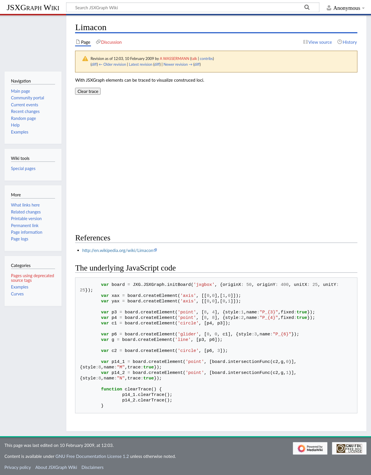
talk (194, 58)
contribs (206, 58)
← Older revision (112, 64)
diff (94, 64)
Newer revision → (177, 64)
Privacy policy (17, 467)
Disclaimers (92, 467)
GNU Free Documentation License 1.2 (92, 456)
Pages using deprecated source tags (32, 278)
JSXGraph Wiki (33, 7)
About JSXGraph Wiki (56, 467)
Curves (17, 293)
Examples (19, 286)
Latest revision (140, 64)
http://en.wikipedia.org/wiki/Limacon (117, 250)
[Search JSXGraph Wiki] (192, 7)
